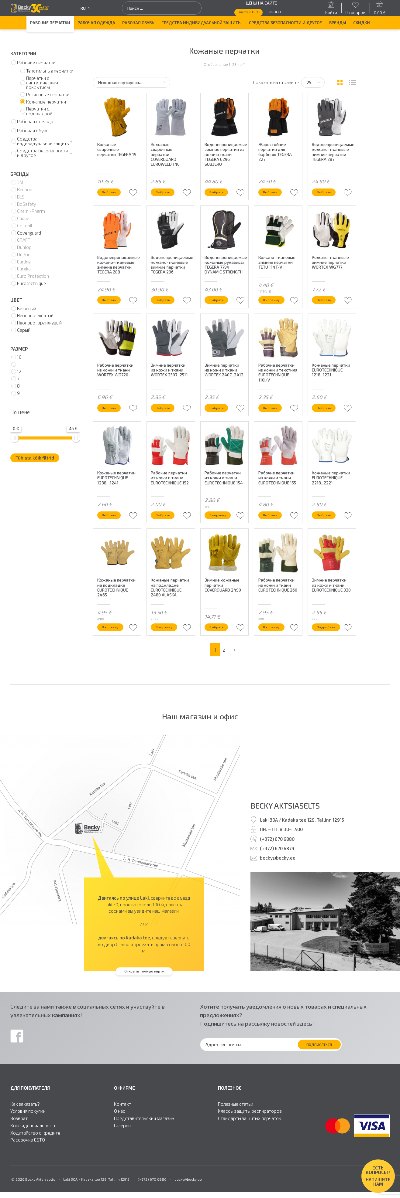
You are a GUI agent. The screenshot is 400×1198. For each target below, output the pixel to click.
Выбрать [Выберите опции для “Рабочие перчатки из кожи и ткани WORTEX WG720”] (111, 418)
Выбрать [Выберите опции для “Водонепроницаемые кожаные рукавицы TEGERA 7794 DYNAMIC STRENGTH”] (219, 304)
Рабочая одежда (96, 22)
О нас (119, 1134)
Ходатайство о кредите (35, 1155)
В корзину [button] (274, 304)
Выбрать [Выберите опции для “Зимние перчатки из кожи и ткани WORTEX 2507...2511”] (165, 418)
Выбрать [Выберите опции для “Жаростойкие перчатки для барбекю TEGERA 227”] (272, 191)
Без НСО (274, 12)
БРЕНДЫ (337, 22)
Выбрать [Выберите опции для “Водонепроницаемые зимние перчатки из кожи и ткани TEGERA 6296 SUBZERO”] (219, 191)
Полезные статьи (235, 1127)
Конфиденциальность (33, 1148)
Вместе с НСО (248, 12)
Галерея (122, 1148)
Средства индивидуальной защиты (201, 22)
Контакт (122, 1127)
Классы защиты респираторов (250, 1134)
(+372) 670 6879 (277, 871)
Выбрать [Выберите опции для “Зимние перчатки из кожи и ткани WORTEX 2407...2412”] (219, 418)
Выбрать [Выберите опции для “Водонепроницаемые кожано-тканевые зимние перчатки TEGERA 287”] (326, 191)
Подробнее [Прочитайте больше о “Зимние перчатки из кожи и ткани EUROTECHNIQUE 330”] (329, 648)
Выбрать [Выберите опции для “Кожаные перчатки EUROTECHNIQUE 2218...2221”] (326, 531)
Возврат (19, 1141)
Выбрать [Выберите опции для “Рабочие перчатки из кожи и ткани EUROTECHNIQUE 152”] (165, 531)
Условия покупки (28, 1134)
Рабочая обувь (138, 22)
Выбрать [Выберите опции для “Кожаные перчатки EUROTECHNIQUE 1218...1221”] (326, 418)
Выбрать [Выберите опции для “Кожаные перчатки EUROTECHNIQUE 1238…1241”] (111, 531)
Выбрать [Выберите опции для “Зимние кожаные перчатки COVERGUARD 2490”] (219, 648)
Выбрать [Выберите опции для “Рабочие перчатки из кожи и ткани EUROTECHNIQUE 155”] (272, 531)
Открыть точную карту (144, 994)
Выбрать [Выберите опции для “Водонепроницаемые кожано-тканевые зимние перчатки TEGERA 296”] (165, 304)
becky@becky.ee (277, 881)
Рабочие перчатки (50, 22)
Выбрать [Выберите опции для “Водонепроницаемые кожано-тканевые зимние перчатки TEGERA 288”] (111, 304)
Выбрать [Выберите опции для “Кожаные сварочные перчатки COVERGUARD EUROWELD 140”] (165, 191)
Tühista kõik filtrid (35, 457)
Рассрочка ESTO (27, 1163)
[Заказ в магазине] (131, 82)
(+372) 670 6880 (277, 861)
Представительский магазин (144, 1141)
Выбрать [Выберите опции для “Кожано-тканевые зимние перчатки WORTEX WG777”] (326, 304)
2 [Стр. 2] (224, 672)
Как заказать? (25, 1127)
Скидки (361, 22)
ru (85, 8)
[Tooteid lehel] (312, 82)
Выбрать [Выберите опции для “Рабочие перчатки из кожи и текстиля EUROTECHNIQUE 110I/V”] (272, 418)
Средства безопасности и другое (285, 22)
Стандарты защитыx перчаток (249, 1141)
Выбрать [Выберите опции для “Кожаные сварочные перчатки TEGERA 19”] (111, 191)
